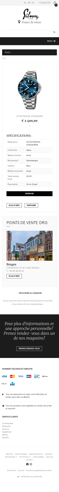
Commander (7, 423)
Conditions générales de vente (38, 470)
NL (25, 3)
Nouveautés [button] (11, 457)
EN (33, 3)
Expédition (7, 432)
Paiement (6, 426)
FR (29, 3)
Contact (29, 460)
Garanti (5, 437)
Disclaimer (11, 470)
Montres (9, 454)
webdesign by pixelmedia (29, 476)
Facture (5, 429)
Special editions (36, 454)
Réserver (29, 193)
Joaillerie (48, 454)
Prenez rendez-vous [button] (29, 348)
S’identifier (45, 3)
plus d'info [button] (14, 276)
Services (49, 457)
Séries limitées (21, 454)
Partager (31, 205)
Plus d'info (14, 205)
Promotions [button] (25, 457)
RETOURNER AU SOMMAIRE (30, 293)
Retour (5, 435)
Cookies (20, 470)
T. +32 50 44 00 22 (15, 271)
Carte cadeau (38, 457)
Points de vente (29, 22)
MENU (51, 42)
